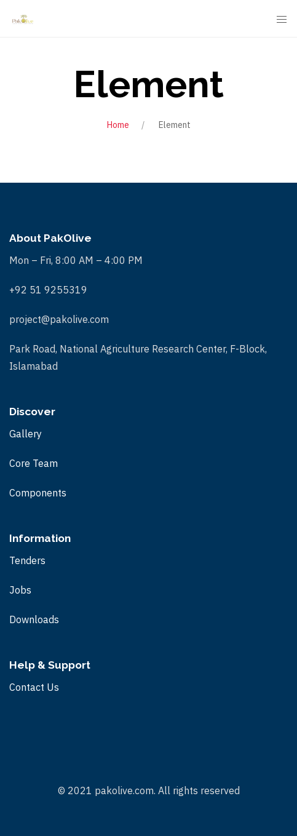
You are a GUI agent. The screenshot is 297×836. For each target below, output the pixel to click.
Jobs (20, 590)
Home (118, 124)
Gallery (25, 434)
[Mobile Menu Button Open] (281, 20)
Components (37, 493)
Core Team (33, 463)
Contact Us (34, 687)
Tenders (27, 560)
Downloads (34, 619)
